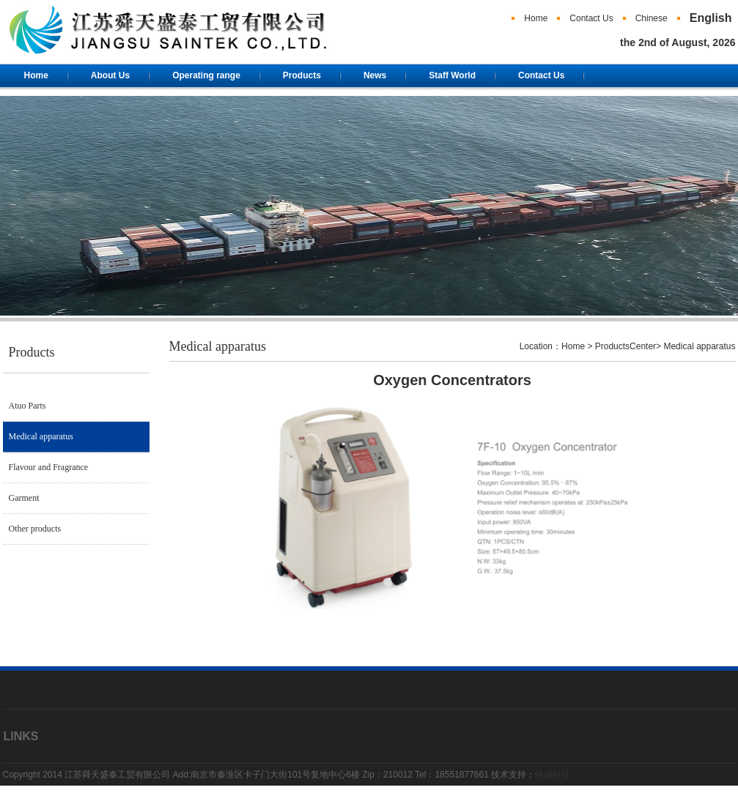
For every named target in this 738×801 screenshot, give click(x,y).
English (711, 18)
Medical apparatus (41, 436)
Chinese (651, 18)
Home (535, 18)
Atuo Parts (27, 405)
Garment (24, 498)
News (375, 75)
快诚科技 (552, 775)
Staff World (452, 75)
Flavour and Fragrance (49, 467)
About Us (110, 75)
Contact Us (591, 18)
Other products (35, 529)
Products (302, 75)
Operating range (206, 75)
